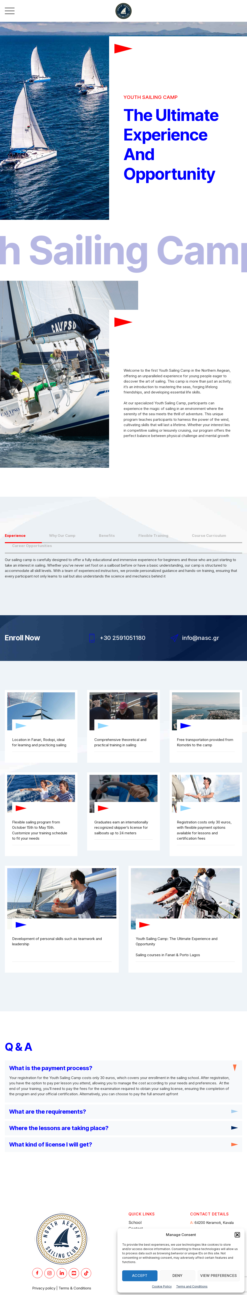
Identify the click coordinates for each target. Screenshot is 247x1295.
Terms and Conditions (192, 1286)
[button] (237, 1234)
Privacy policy (43, 1289)
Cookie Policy (162, 1286)
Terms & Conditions (75, 1289)
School (135, 1223)
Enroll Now (22, 637)
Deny (177, 1275)
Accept (140, 1275)
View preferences (218, 1275)
